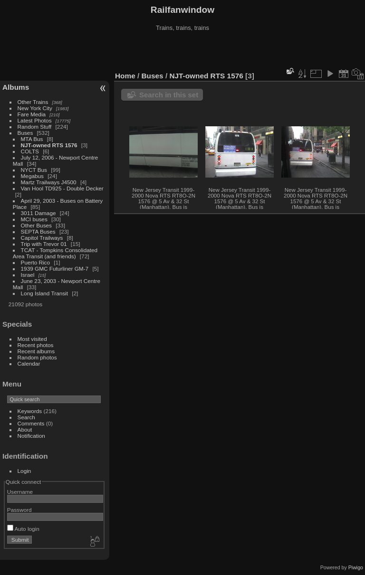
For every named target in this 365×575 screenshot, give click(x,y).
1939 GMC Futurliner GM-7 (55, 268)
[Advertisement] (182, 52)
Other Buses (36, 225)
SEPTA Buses (38, 231)
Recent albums (36, 351)
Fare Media (32, 114)
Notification (31, 436)
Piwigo (355, 567)
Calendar (29, 363)
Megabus (32, 176)
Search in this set (168, 95)
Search (26, 417)
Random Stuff (35, 126)
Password (19, 510)
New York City (35, 108)
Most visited (32, 339)
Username (20, 492)
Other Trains (33, 102)
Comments (31, 423)
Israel (28, 275)
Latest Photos (35, 120)
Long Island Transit (44, 293)
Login (24, 471)
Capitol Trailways (42, 238)
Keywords (30, 411)
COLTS (30, 151)
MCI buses (34, 219)
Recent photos (36, 345)
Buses (25, 133)
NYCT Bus (34, 170)
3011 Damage (38, 213)
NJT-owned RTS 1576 (49, 145)
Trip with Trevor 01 (44, 244)
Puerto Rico (35, 262)
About (25, 429)
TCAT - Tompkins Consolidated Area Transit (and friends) (55, 253)
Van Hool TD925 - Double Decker (62, 188)
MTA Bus (32, 139)
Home (125, 76)
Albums (15, 87)
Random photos (37, 357)
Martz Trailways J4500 (49, 182)
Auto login (23, 529)
